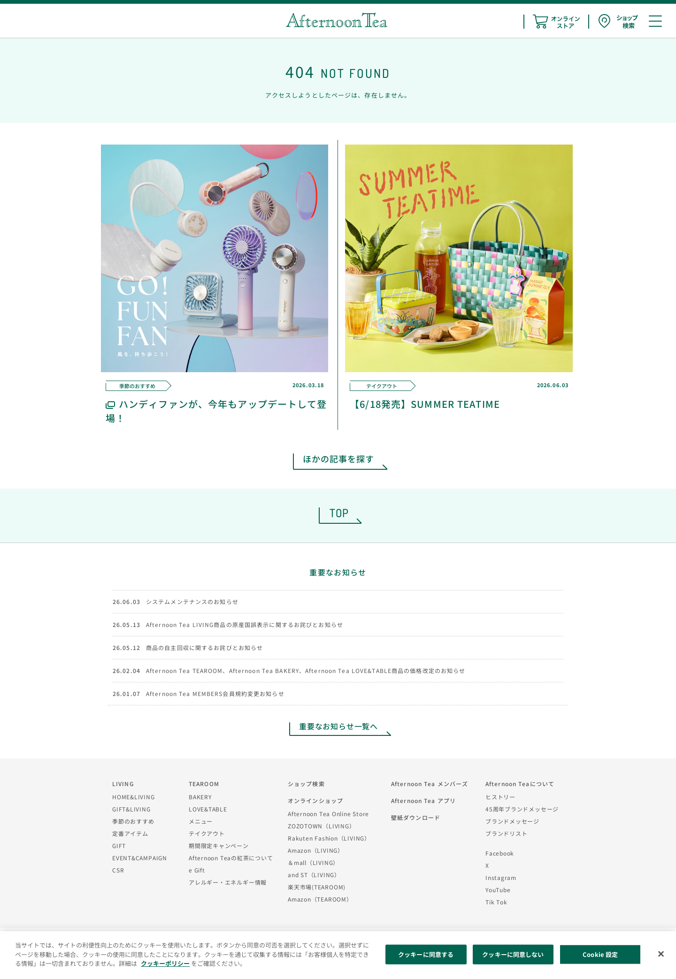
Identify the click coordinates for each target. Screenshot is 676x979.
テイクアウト (207, 833)
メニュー (201, 821)
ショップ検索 (306, 784)
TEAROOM (204, 784)
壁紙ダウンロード (415, 817)
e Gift (197, 870)
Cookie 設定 (600, 954)
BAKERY (200, 797)
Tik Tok (496, 902)
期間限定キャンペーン (219, 845)
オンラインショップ (315, 800)
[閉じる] (661, 954)
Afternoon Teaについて (519, 784)
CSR (118, 870)
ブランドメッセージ (512, 821)
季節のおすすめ (133, 821)
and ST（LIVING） (314, 875)
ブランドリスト (506, 833)
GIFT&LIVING (131, 809)
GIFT (119, 845)
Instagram (500, 877)
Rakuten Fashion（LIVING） (329, 838)
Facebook (499, 853)
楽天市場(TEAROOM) (317, 887)
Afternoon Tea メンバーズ (429, 784)
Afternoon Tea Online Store (328, 814)
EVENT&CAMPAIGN (139, 858)
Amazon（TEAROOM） (320, 899)
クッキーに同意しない (513, 954)
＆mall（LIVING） (313, 862)
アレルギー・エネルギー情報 (228, 882)
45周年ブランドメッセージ (522, 809)
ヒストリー (500, 797)
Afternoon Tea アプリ (423, 800)
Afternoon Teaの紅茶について (231, 858)
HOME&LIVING (133, 797)
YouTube (497, 890)
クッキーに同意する (425, 954)
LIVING (123, 784)
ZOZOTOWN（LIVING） (321, 826)
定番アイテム (130, 833)
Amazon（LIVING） (316, 850)
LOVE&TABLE (208, 809)
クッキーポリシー (165, 963)
